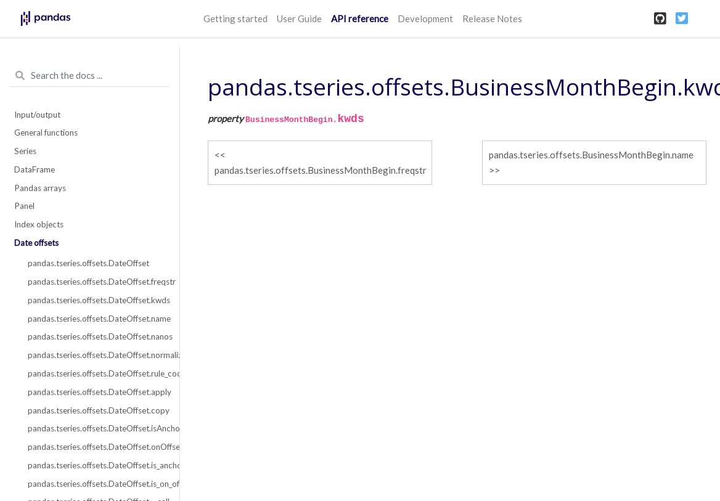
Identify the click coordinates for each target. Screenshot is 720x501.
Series (25, 151)
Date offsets (36, 243)
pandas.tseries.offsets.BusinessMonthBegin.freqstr (321, 170)
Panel (24, 206)
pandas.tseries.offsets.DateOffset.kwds (97, 300)
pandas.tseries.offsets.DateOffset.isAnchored (97, 428)
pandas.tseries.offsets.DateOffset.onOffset (97, 447)
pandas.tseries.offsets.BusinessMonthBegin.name (591, 154)
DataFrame (34, 169)
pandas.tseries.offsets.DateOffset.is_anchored (97, 465)
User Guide (299, 18)
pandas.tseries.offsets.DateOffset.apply (97, 392)
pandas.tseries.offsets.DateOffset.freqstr (97, 282)
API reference (359, 18)
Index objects (38, 224)
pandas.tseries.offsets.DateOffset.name (97, 319)
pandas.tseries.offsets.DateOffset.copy (97, 410)
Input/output (37, 115)
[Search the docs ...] (89, 76)
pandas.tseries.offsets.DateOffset (88, 263)
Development (425, 18)
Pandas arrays (40, 188)
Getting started (235, 18)
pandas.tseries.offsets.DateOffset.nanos (97, 336)
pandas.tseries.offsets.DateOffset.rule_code (97, 373)
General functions (46, 132)
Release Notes (492, 18)
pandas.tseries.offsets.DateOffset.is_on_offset (97, 484)
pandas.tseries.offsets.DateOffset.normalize (97, 355)
